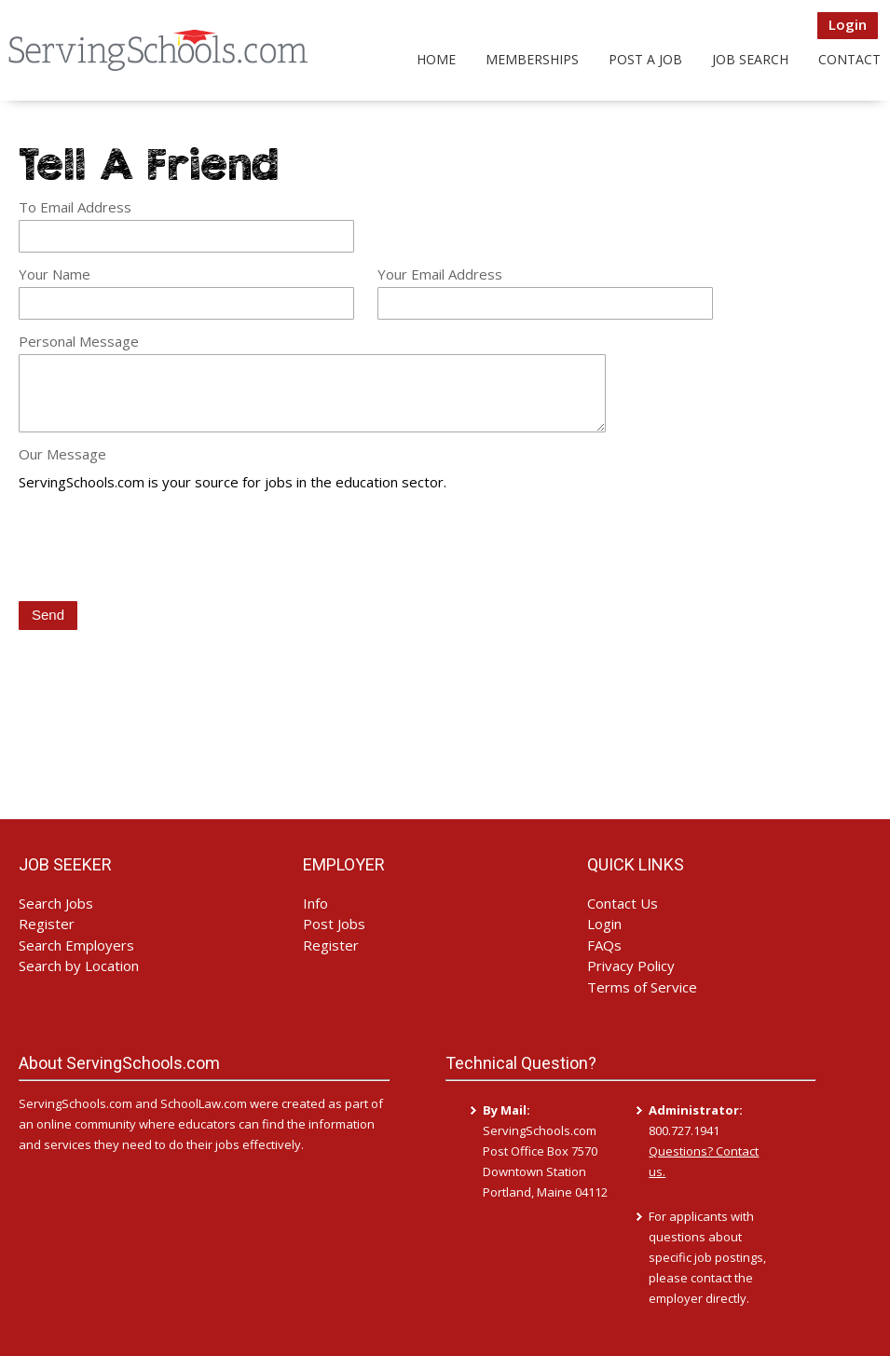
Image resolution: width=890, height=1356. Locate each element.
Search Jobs (56, 903)
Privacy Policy (631, 965)
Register (47, 923)
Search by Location (79, 965)
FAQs (604, 945)
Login (847, 24)
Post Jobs (334, 923)
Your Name (54, 274)
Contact (849, 59)
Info (315, 903)
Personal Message (79, 341)
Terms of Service (642, 987)
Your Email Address (439, 274)
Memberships (532, 59)
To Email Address (75, 207)
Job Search (750, 59)
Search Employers (76, 945)
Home (436, 59)
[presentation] (160, 548)
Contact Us (622, 903)
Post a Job (645, 59)
